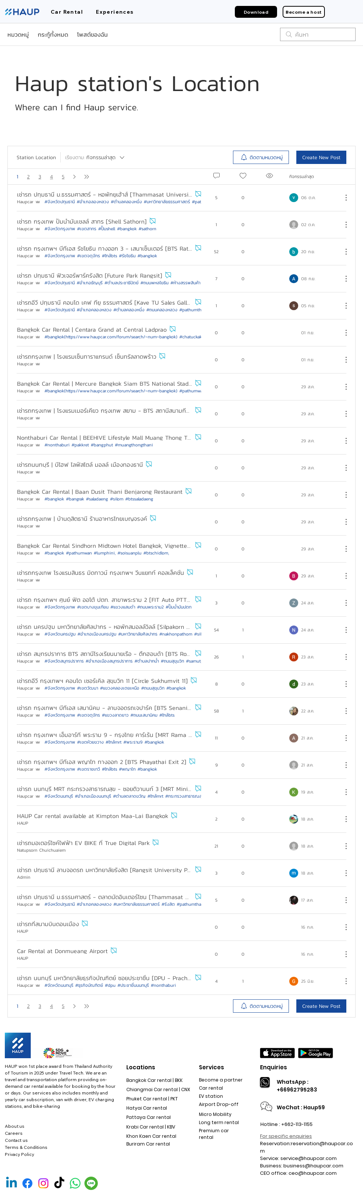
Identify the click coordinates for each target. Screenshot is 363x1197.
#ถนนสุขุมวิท (172, 661)
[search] (318, 34)
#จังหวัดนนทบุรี (58, 796)
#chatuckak (190, 337)
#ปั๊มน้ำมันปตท (179, 607)
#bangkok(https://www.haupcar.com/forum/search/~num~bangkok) (110, 337)
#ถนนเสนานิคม (143, 715)
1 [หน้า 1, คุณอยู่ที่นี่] (17, 177)
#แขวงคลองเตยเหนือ (119, 688)
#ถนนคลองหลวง (161, 310)
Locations (140, 1067)
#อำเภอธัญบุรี (90, 283)
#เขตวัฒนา (87, 688)
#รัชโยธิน (127, 256)
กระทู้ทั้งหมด (53, 34)
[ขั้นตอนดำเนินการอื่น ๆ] (342, 197)
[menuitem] (261, 157)
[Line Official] (91, 1183)
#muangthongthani (134, 445)
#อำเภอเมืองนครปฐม (96, 634)
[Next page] (74, 177)
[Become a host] (304, 12)
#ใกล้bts (109, 256)
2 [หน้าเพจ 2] (28, 177)
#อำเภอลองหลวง (93, 202)
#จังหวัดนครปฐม (60, 634)
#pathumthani (193, 310)
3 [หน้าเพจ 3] (40, 177)
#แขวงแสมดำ (122, 607)
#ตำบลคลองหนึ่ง (126, 202)
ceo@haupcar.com (313, 1173)
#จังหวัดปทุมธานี (59, 202)
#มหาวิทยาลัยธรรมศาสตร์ (167, 202)
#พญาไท (127, 769)
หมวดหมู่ (18, 34)
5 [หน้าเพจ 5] (63, 177)
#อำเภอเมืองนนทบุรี (93, 796)
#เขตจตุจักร (88, 256)
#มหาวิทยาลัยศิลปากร (137, 634)
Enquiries (273, 1067)
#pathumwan (79, 553)
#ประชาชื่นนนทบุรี (133, 985)
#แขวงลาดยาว (115, 715)
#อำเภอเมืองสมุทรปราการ (109, 661)
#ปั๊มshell (106, 229)
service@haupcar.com (308, 1158)
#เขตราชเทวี (88, 769)
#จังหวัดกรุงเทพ (59, 229)
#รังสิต (168, 904)
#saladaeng (97, 499)
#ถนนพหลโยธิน (154, 283)
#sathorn (147, 229)
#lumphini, (105, 553)
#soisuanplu (129, 553)
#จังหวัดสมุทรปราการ (64, 661)
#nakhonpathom (175, 634)
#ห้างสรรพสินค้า (185, 283)
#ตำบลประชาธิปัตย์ (121, 283)
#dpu (110, 985)
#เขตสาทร (86, 229)
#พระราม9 (133, 742)
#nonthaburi (57, 445)
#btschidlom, (156, 553)
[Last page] (86, 177)
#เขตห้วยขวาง (90, 742)
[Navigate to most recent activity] (313, 197)
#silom (116, 499)
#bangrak (75, 499)
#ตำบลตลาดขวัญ (129, 796)
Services (211, 1067)
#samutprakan (199, 661)
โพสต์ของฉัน (92, 34)
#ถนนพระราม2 (150, 607)
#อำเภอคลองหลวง (94, 310)
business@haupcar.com (313, 1165)
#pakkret (80, 445)
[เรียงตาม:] (95, 157)
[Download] (256, 12)
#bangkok (127, 229)
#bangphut (102, 445)
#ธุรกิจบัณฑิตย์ (89, 985)
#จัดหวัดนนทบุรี (58, 985)
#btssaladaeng (139, 499)
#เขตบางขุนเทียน (93, 607)
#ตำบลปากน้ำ (146, 661)
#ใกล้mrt (113, 742)
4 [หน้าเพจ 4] (51, 177)
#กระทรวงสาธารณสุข (184, 796)
